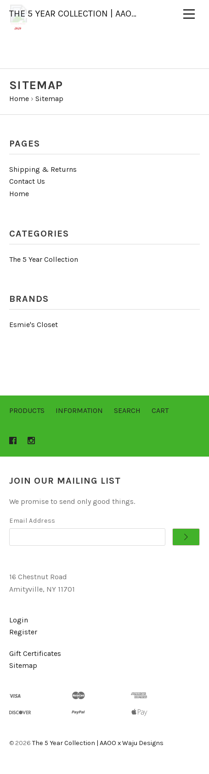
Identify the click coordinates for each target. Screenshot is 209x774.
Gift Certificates (35, 653)
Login (18, 620)
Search (127, 410)
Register (23, 631)
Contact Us (27, 181)
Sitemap (23, 665)
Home (19, 193)
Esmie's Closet (33, 324)
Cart (160, 410)
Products (27, 410)
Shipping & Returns (43, 169)
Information (79, 410)
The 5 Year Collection (43, 259)
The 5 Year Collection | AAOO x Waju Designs (98, 743)
